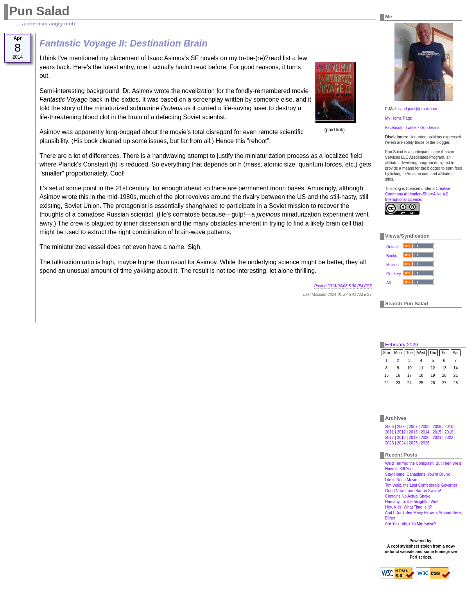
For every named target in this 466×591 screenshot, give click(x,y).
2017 (389, 437)
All (388, 283)
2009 (437, 426)
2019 (413, 437)
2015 (437, 432)
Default (392, 247)
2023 (389, 443)
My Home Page (398, 118)
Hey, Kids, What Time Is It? (408, 507)
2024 (401, 443)
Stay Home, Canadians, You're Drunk (417, 474)
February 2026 (401, 344)
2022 (448, 437)
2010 (448, 426)
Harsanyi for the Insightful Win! (411, 502)
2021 (437, 437)
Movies (392, 265)
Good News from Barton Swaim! (413, 491)
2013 (413, 432)
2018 (401, 437)
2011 (389, 432)
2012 (401, 432)
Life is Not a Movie (401, 480)
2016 (448, 432)
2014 (425, 432)
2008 (425, 426)
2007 (413, 426)
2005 (389, 426)
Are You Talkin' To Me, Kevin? (410, 523)
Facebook (393, 127)
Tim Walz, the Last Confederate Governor (421, 485)
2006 (401, 426)
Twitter (411, 127)
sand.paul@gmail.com (417, 109)
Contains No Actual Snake (407, 496)
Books (391, 256)
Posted (343, 286)
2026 (425, 443)
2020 (425, 437)
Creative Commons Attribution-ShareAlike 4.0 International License (417, 194)
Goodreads (429, 127)
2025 (413, 443)
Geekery (393, 274)
